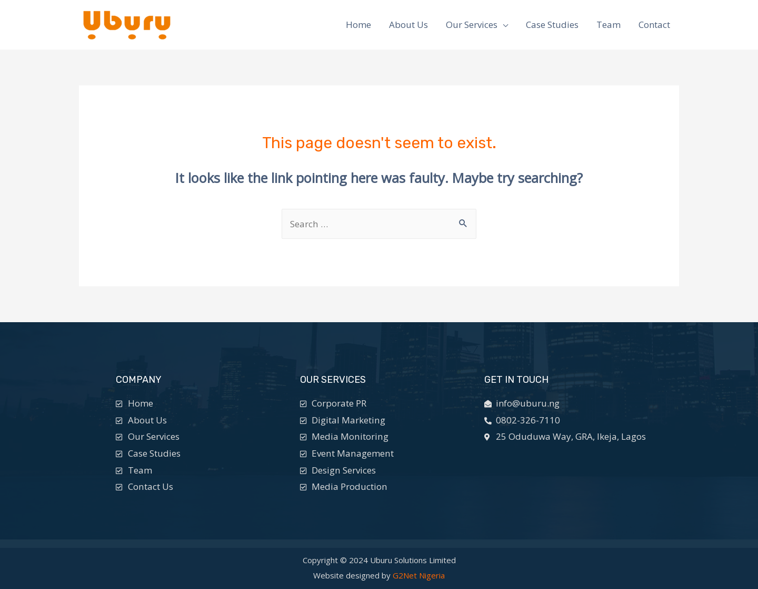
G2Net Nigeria (419, 575)
